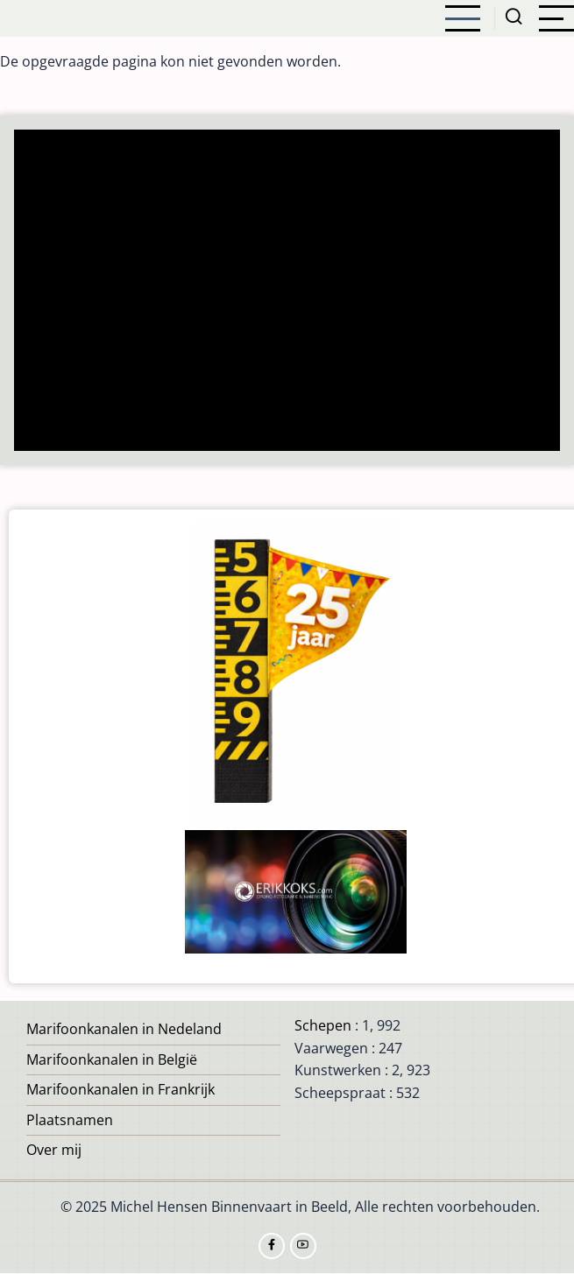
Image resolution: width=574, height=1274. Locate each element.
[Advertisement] (287, 292)
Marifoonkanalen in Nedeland (124, 1028)
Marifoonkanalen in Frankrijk (120, 1089)
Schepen (322, 1025)
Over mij (53, 1149)
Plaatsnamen (69, 1120)
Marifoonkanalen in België (111, 1059)
